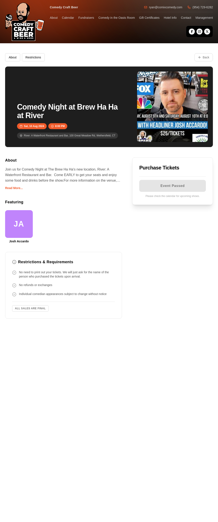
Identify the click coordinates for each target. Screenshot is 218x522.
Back (203, 57)
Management (204, 17)
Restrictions (33, 57)
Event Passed (173, 186)
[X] (207, 32)
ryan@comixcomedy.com (163, 7)
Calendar (68, 17)
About (54, 17)
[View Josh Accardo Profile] (19, 226)
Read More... (14, 188)
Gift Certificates (149, 17)
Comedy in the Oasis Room (116, 17)
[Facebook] (192, 32)
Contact (186, 17)
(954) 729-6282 (200, 7)
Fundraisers (86, 17)
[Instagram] (199, 32)
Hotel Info (170, 17)
